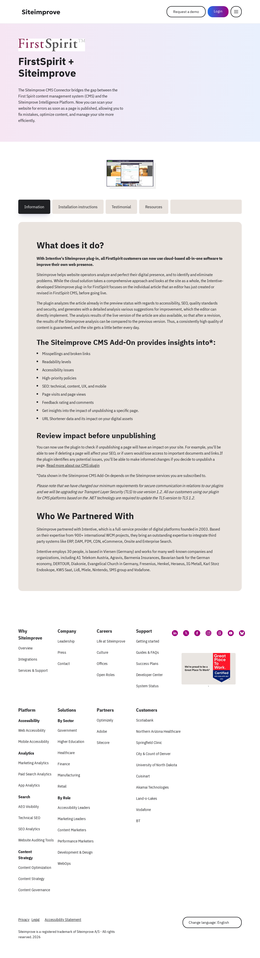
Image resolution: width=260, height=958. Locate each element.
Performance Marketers (76, 841)
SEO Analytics (29, 828)
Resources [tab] (153, 206)
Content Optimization (34, 867)
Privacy (23, 919)
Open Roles (106, 674)
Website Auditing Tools (36, 840)
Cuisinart (143, 776)
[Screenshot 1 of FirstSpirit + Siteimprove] (130, 173)
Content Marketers (72, 829)
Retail (62, 786)
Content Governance (34, 889)
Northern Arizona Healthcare (158, 731)
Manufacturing (69, 775)
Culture (102, 652)
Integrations (27, 659)
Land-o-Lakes (146, 798)
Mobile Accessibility (33, 741)
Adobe (102, 731)
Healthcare (66, 752)
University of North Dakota (156, 764)
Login (218, 11)
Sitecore (103, 742)
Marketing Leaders (72, 818)
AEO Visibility (28, 806)
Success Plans (147, 663)
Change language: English (209, 922)
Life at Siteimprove (111, 641)
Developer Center (149, 674)
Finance (64, 763)
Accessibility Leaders (74, 807)
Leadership (66, 641)
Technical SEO (29, 817)
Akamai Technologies (152, 787)
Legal (35, 919)
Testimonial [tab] (121, 206)
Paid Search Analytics (35, 774)
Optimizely (105, 720)
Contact (64, 663)
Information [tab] (34, 206)
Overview (25, 648)
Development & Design (75, 852)
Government (67, 730)
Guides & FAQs (147, 652)
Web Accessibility (31, 730)
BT (138, 820)
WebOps (64, 863)
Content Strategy (31, 878)
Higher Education (71, 741)
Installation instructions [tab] (78, 206)
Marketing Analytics (33, 762)
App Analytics (29, 785)
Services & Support (33, 670)
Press (62, 652)
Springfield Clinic (149, 742)
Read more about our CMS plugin (73, 465)
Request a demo (186, 11)
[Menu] (236, 11)
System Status (147, 685)
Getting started (147, 641)
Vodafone (143, 809)
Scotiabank (144, 720)
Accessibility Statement (63, 919)
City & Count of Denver (153, 753)
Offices (102, 663)
